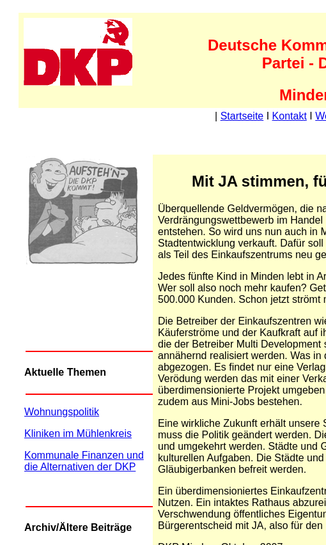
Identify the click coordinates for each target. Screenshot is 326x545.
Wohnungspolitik (61, 411)
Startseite (242, 116)
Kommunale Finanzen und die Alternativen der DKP (84, 461)
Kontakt (289, 116)
